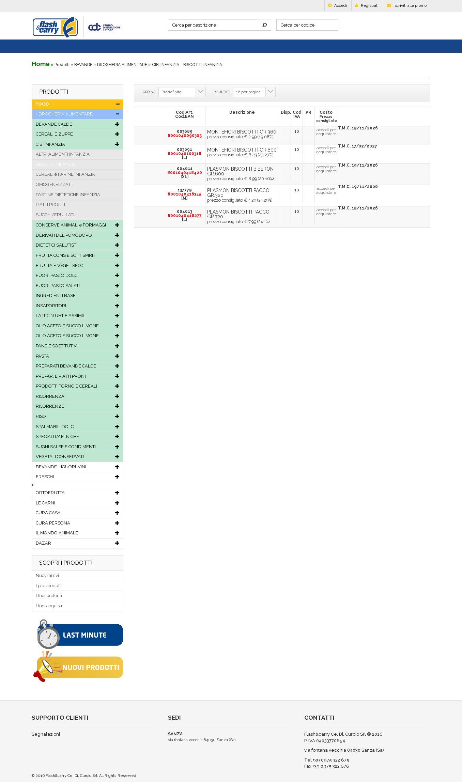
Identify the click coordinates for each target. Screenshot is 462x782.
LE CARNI (78, 502)
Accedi (337, 5)
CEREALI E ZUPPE (78, 134)
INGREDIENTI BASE (78, 295)
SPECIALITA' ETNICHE (78, 436)
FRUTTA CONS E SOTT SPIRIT (78, 255)
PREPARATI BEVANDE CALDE (78, 366)
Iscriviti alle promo (407, 5)
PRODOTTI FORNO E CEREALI (78, 386)
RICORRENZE (78, 406)
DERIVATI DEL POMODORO (78, 235)
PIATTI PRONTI (50, 204)
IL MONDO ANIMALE (78, 532)
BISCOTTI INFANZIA (56, 164)
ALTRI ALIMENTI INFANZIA (63, 154)
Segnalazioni (46, 734)
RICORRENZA (78, 396)
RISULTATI (222, 92)
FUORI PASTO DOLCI (78, 275)
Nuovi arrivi (47, 575)
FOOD (77, 104)
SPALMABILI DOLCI (78, 426)
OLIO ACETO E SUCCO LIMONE (78, 325)
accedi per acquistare (326, 131)
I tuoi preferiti (49, 595)
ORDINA (149, 92)
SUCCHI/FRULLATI (55, 214)
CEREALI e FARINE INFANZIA (65, 174)
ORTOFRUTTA (78, 492)
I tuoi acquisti (49, 605)
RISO (78, 416)
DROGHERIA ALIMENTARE (122, 64)
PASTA (78, 356)
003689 (185, 133)
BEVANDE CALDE (78, 124)
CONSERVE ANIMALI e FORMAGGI (78, 225)
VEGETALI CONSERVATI (78, 456)
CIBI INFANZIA (78, 144)
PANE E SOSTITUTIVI (78, 345)
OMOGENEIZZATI (54, 184)
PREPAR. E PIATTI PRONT (78, 376)
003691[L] (184, 153)
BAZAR (78, 543)
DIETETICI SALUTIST (78, 245)
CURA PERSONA (78, 523)
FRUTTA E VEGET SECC (78, 265)
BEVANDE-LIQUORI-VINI (78, 466)
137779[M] (184, 194)
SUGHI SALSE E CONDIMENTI (78, 446)
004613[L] (185, 215)
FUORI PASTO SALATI (78, 285)
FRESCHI (78, 476)
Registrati (367, 5)
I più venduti (48, 585)
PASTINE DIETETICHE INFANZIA (68, 194)
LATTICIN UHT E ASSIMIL (78, 315)
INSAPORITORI (78, 305)
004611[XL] (184, 172)
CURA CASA (78, 512)
